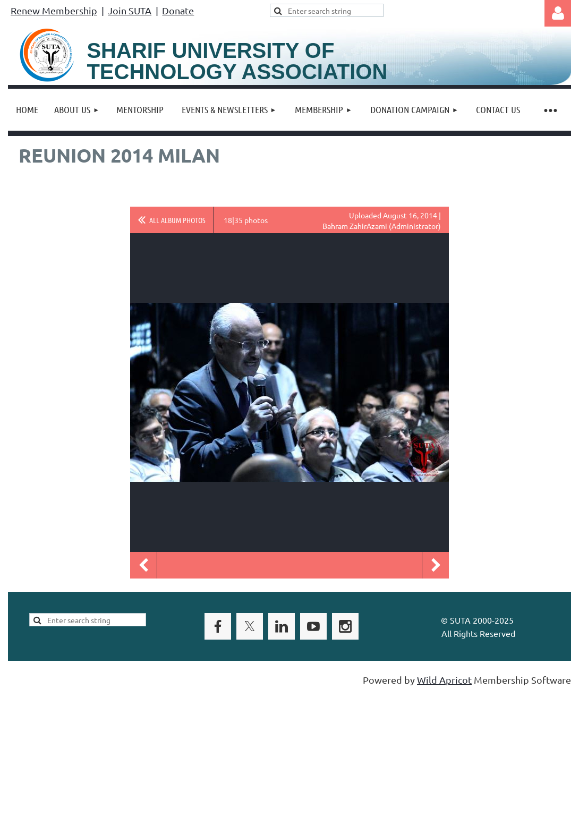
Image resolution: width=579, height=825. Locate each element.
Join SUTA (129, 10)
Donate (178, 10)
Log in (557, 13)
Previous (143, 565)
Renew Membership (54, 10)
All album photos (177, 220)
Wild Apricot (444, 679)
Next (435, 565)
